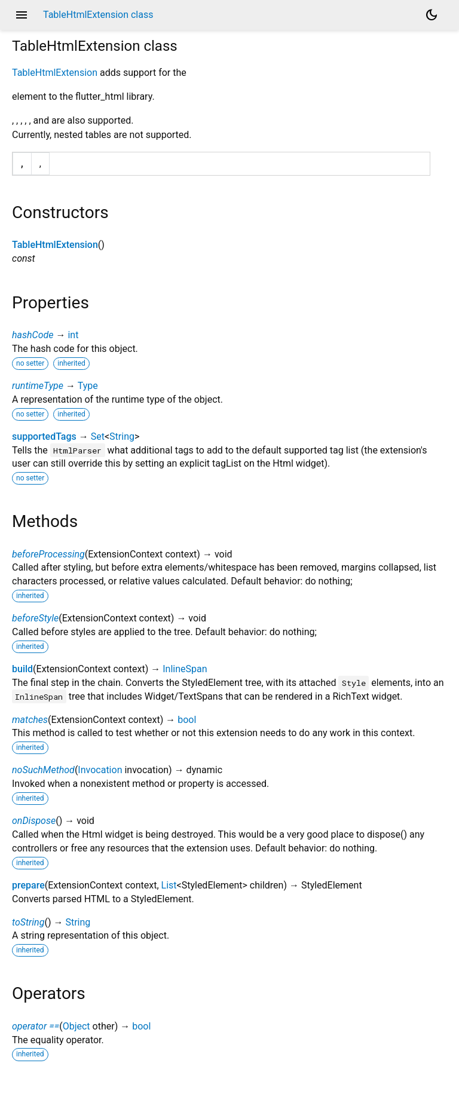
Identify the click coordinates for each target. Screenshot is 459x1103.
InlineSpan (185, 669)
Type (88, 385)
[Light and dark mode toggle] (431, 14)
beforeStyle (35, 618)
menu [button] (21, 15)
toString (28, 922)
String (121, 436)
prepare (28, 885)
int (73, 335)
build (22, 669)
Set (98, 436)
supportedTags (44, 436)
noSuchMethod (43, 770)
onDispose (34, 820)
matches (30, 719)
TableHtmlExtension (54, 72)
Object (76, 1026)
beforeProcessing (48, 554)
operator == (35, 1026)
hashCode (32, 335)
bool (187, 719)
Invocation (100, 770)
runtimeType (37, 385)
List (169, 885)
